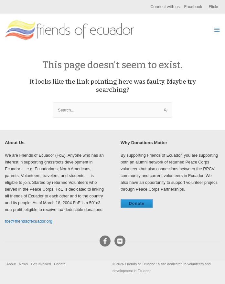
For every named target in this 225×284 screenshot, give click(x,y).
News (23, 264)
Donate (137, 203)
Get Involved (41, 264)
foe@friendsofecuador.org (28, 221)
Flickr (214, 6)
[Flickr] (119, 241)
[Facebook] (105, 241)
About (11, 264)
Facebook (193, 6)
